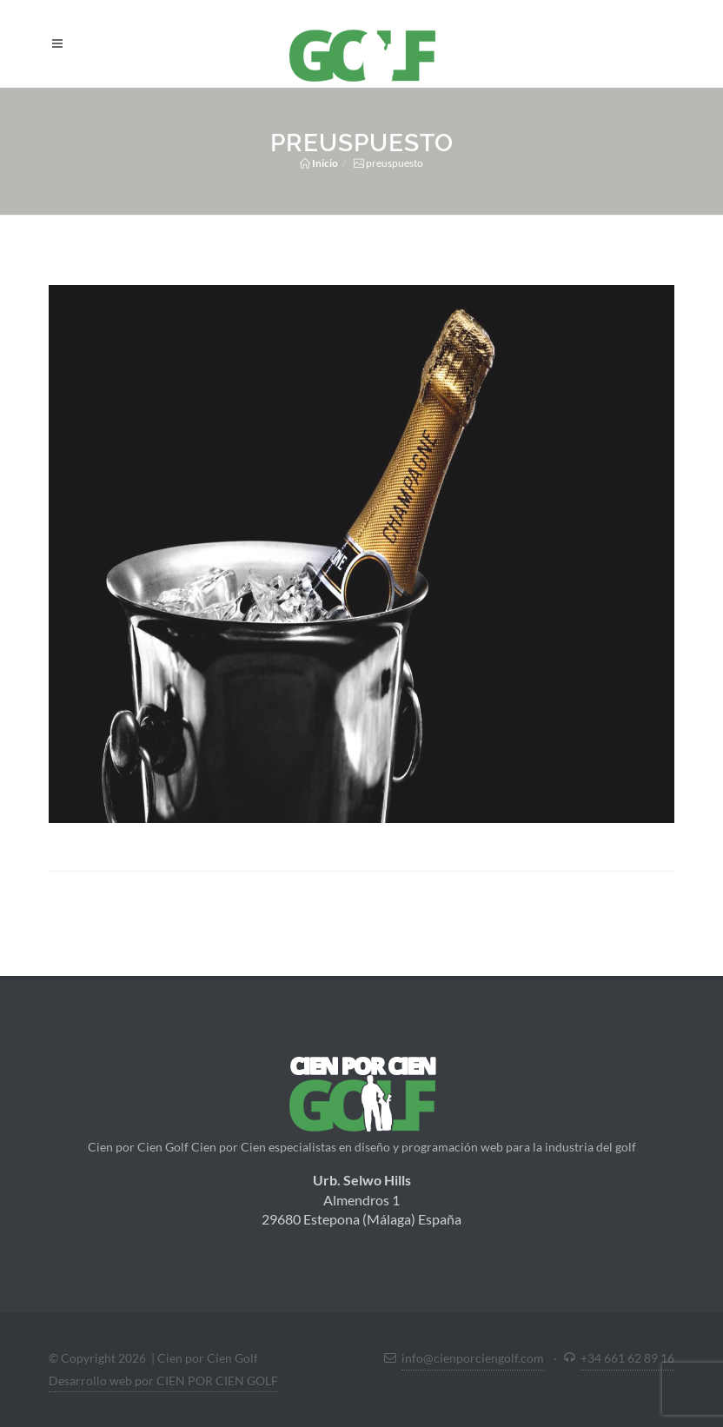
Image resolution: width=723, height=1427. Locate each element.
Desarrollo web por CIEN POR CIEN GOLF (163, 1380)
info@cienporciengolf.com (472, 1358)
